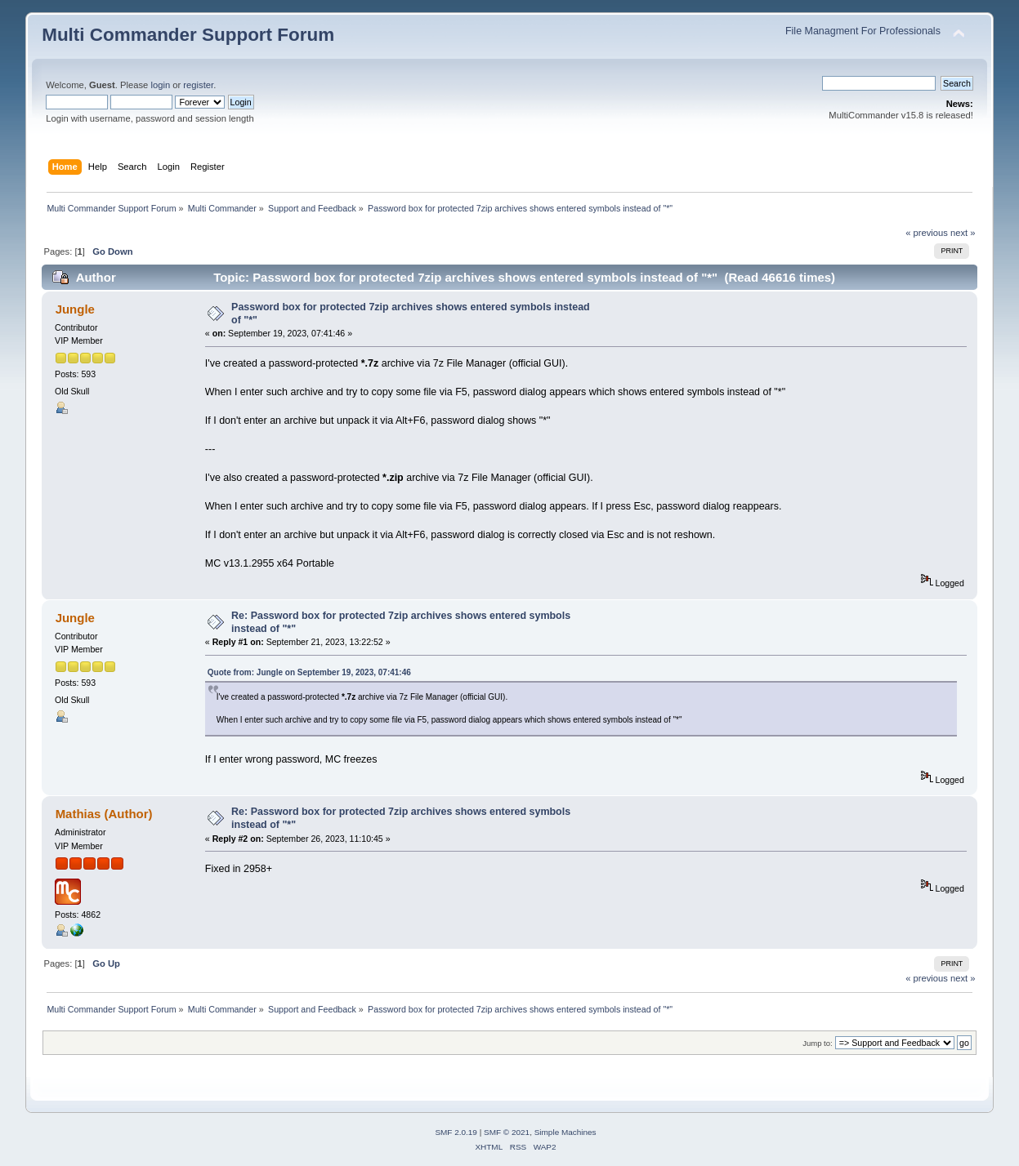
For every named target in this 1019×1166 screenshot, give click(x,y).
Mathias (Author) (104, 814)
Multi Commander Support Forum (188, 34)
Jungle (75, 309)
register (198, 85)
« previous (926, 233)
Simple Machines (565, 1132)
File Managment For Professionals (863, 31)
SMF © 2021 (507, 1132)
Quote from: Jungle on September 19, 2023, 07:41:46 (309, 672)
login (160, 85)
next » (963, 233)
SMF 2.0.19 (456, 1132)
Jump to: (817, 1043)
